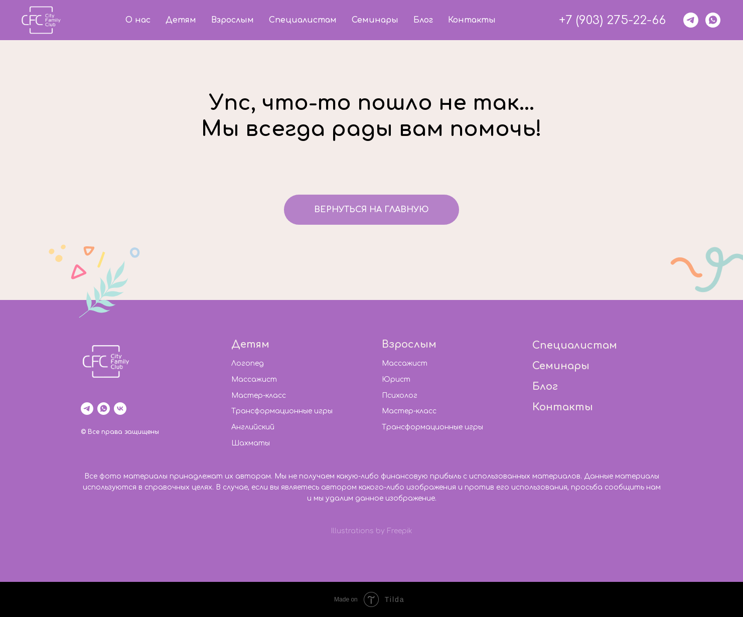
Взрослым (232, 20)
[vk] (120, 408)
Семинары (375, 20)
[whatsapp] (712, 20)
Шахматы (250, 443)
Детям (181, 20)
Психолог (399, 395)
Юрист (396, 379)
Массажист (254, 379)
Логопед (247, 363)
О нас (138, 20)
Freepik (399, 531)
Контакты (472, 20)
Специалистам (303, 20)
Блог (423, 20)
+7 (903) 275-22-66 (612, 20)
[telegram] (690, 20)
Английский (252, 427)
